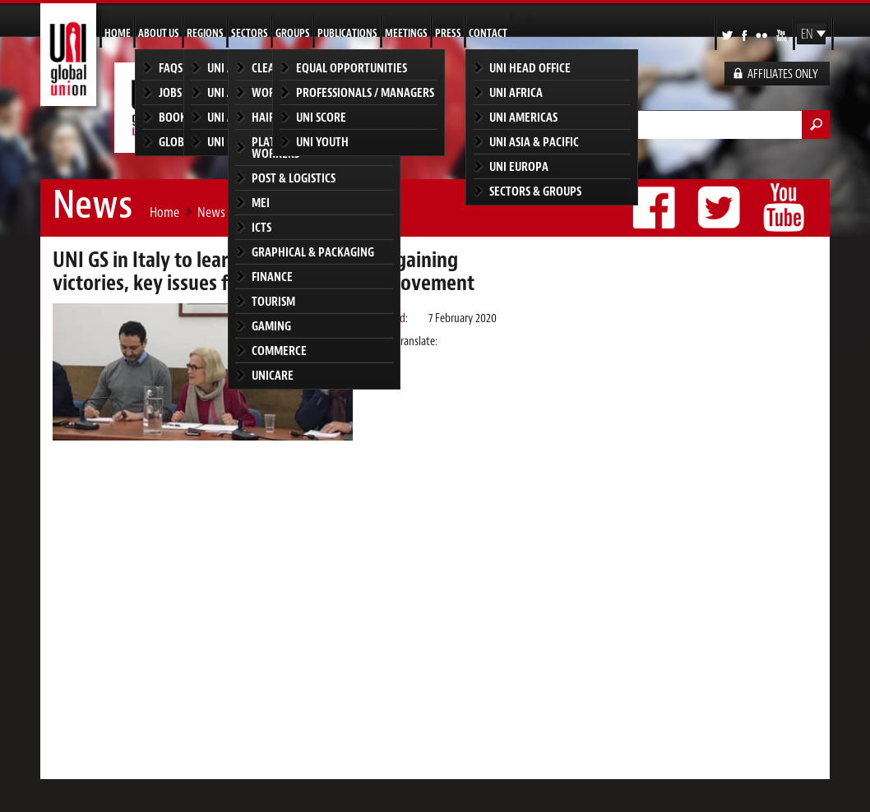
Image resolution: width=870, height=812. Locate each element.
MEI (261, 203)
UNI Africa (516, 92)
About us (158, 33)
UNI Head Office (530, 68)
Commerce (279, 351)
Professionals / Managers (365, 92)
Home (117, 33)
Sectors (249, 33)
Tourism (273, 301)
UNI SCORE (321, 117)
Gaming (271, 326)
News (211, 212)
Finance (272, 277)
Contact (488, 33)
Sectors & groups (535, 191)
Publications (347, 33)
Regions (205, 33)
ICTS (261, 227)
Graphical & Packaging (313, 252)
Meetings (406, 33)
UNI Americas (523, 117)
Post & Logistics (294, 178)
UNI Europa (518, 166)
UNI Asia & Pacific (534, 142)
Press (448, 33)
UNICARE (273, 375)
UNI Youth (322, 142)
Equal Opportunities (351, 68)
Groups (292, 33)
